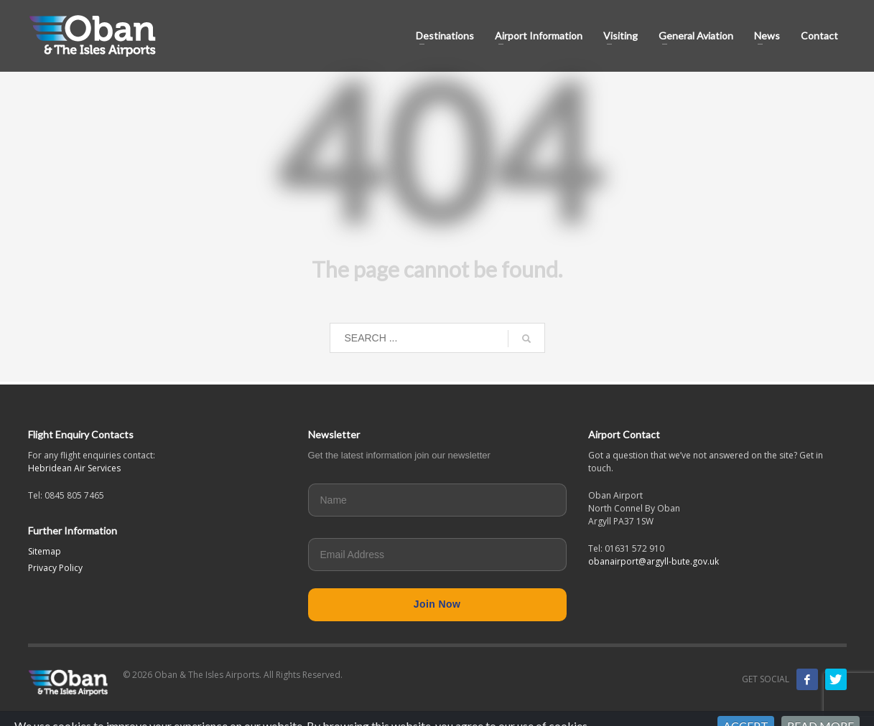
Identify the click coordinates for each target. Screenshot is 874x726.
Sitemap (44, 551)
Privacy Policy (55, 568)
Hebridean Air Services (74, 468)
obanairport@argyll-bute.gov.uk (653, 561)
